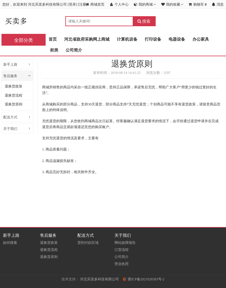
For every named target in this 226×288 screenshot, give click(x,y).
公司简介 (74, 50)
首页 (53, 39)
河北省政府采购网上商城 (86, 39)
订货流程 (121, 250)
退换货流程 (13, 95)
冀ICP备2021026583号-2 (143, 279)
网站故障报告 (125, 243)
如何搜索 (10, 243)
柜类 (54, 50)
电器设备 (177, 39)
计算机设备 (127, 39)
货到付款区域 (88, 243)
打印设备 (153, 39)
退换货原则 (13, 104)
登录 (72, 4)
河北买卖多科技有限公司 (99, 279)
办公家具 (200, 39)
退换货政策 (13, 86)
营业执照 (121, 264)
